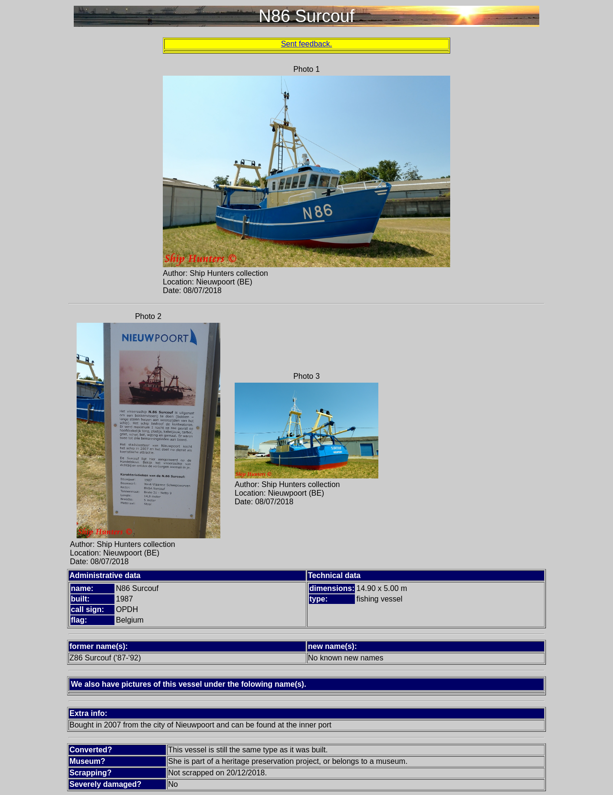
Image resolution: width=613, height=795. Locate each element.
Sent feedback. (306, 44)
